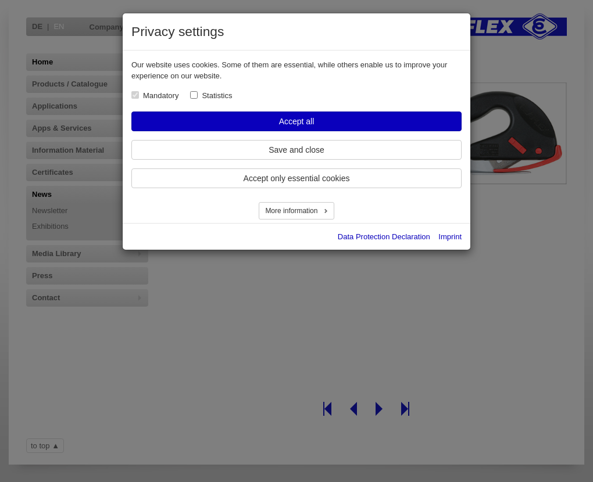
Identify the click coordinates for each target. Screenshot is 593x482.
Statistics (217, 95)
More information (292, 211)
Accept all (297, 121)
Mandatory (160, 95)
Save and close (296, 149)
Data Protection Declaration (384, 236)
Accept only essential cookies (297, 178)
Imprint (450, 236)
